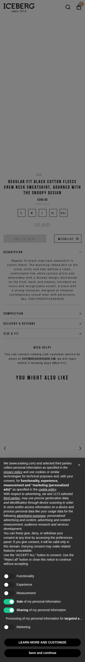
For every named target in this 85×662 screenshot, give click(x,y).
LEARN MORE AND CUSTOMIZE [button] (42, 642)
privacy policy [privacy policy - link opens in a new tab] (13, 472)
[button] (79, 464)
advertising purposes (31, 516)
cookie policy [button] (47, 489)
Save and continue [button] (42, 653)
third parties (12, 498)
